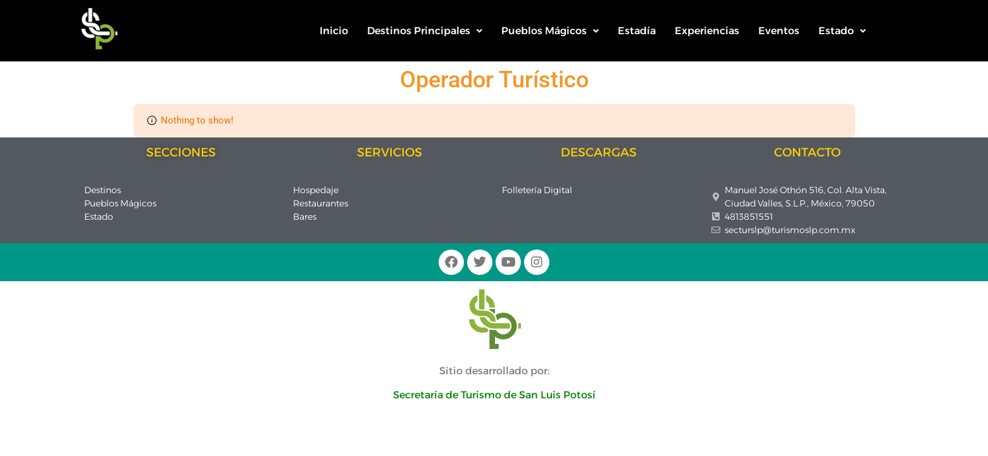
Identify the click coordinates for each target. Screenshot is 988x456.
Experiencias (707, 31)
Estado (842, 31)
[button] (425, 31)
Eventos (778, 31)
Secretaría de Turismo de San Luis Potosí (494, 395)
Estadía (637, 31)
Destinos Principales (424, 31)
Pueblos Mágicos (550, 31)
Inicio (334, 31)
